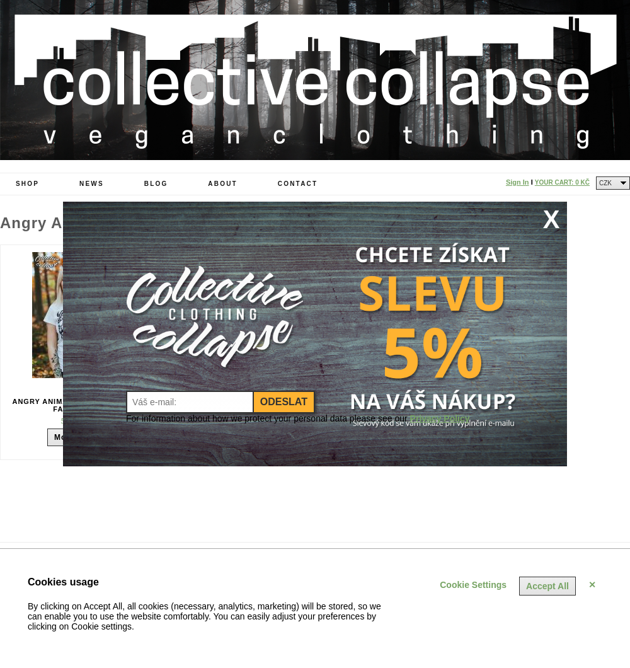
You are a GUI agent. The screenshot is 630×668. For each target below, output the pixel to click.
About (223, 183)
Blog (156, 183)
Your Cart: (562, 182)
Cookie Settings (473, 585)
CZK (605, 183)
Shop (27, 183)
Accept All (547, 586)
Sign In (517, 182)
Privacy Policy (440, 418)
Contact (298, 183)
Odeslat (283, 401)
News (91, 183)
